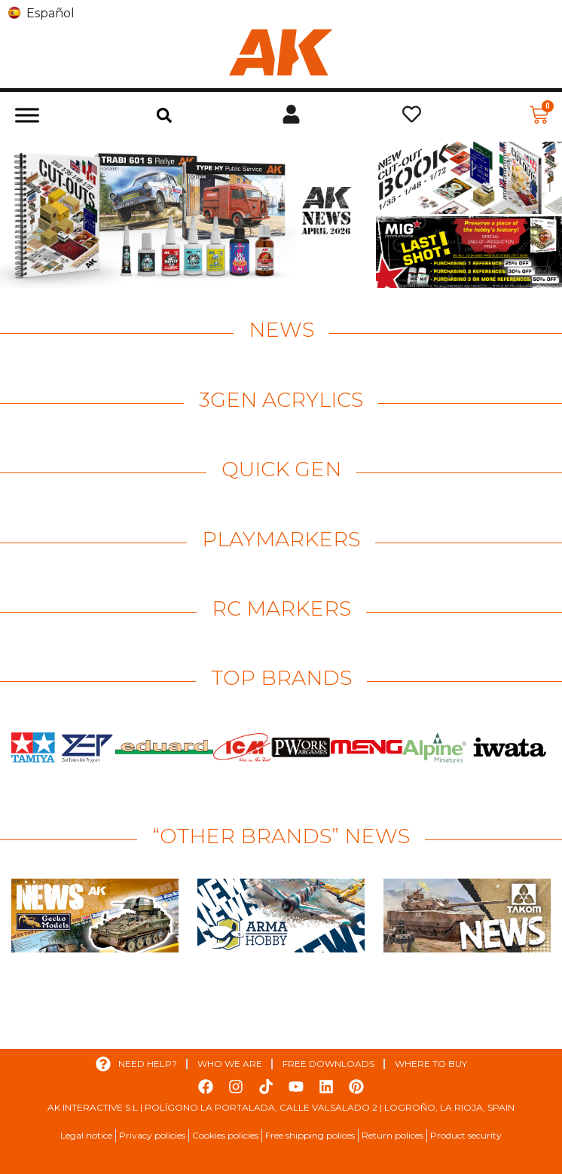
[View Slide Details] (186, 215)
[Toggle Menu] (27, 115)
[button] (164, 115)
